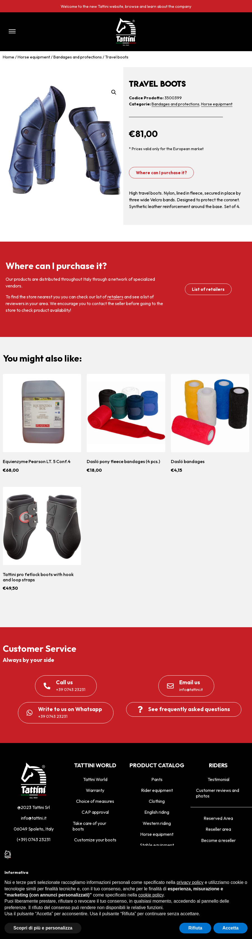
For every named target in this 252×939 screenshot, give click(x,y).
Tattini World (95, 779)
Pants (156, 779)
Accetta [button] (230, 928)
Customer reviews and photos (217, 793)
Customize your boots (95, 840)
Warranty (95, 790)
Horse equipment (34, 57)
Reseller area (218, 829)
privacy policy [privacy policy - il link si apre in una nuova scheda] (189, 882)
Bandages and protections (77, 57)
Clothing (157, 801)
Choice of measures (95, 801)
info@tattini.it (33, 818)
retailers (115, 296)
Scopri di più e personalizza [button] (42, 928)
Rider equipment (157, 790)
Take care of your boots (89, 826)
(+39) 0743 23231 (33, 839)
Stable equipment (157, 845)
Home (8, 57)
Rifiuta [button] (195, 928)
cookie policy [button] (150, 895)
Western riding (157, 823)
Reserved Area (218, 818)
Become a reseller (218, 840)
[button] (52, 32)
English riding (156, 812)
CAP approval (95, 812)
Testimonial (218, 779)
